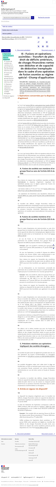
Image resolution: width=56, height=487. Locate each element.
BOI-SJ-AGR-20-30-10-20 (27, 147)
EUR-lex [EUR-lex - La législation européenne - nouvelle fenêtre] (30, 453)
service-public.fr (15, 477)
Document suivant (47, 50)
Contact (3, 444)
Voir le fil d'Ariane (5, 21)
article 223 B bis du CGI (43, 138)
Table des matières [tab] (7, 26)
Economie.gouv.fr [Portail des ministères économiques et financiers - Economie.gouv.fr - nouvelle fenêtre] (32, 455)
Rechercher (32, 17)
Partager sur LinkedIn (42, 46)
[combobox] (16, 17)
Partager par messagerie (47, 46)
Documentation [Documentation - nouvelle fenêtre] (18, 446)
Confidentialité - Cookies (35, 481)
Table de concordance (20, 444)
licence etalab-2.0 (33, 485)
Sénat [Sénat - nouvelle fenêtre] (30, 460)
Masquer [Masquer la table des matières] (6, 51)
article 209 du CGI (41, 428)
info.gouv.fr (4, 477)
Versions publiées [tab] (7, 33)
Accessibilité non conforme (7, 481)
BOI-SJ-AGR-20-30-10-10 (41, 120)
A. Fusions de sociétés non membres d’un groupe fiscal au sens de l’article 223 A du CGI (9, 65)
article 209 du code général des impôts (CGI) (39, 105)
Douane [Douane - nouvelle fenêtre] (30, 450)
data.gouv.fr (40, 477)
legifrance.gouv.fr (28, 477)
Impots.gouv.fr (32, 458)
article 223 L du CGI (40, 125)
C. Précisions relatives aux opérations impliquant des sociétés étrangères (8, 88)
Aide (2, 441)
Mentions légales (18, 481)
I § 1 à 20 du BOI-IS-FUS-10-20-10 (31, 191)
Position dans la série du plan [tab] (10, 30)
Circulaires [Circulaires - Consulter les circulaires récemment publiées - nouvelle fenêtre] (31, 448)
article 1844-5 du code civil (26, 196)
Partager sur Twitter (38, 46)
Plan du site (26, 481)
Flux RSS (17, 441)
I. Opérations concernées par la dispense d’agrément (8, 56)
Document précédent (23, 50)
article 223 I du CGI (29, 123)
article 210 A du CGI (32, 109)
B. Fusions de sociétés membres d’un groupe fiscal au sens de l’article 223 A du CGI (9, 77)
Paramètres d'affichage (49, 481)
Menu (53, 2)
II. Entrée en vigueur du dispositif (8, 97)
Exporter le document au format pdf (38, 37)
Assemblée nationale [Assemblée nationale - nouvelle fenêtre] (33, 441)
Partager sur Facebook (46, 42)
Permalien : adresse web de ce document (38, 42)
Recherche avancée (44, 17)
